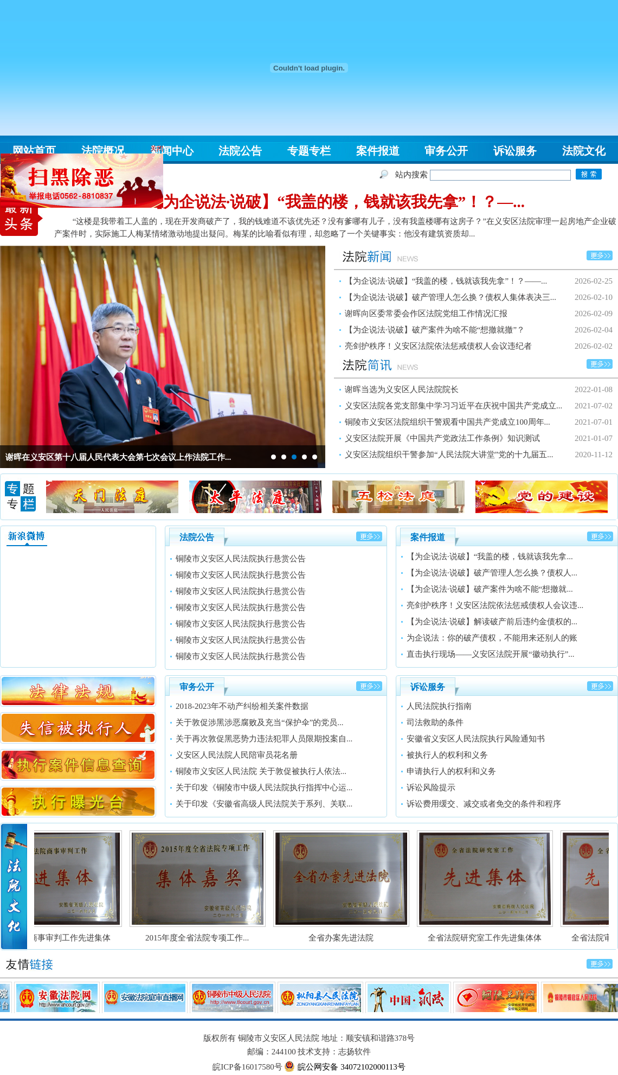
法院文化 (584, 151)
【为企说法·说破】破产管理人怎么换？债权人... (492, 572)
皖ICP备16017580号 (247, 1067)
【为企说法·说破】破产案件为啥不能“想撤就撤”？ (435, 329)
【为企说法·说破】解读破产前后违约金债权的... (492, 621)
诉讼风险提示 (431, 787)
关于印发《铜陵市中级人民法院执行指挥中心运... (264, 787)
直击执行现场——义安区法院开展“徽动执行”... (491, 654)
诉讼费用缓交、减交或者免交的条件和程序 (484, 803)
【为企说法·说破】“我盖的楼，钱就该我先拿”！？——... (446, 281)
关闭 (164, 143)
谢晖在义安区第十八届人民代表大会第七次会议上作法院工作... (118, 457)
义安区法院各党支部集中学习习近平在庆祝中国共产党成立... (453, 405)
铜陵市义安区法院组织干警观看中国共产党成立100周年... (447, 422)
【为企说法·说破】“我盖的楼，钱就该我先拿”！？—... (336, 201)
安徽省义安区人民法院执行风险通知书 (476, 738)
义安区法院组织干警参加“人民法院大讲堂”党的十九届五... (449, 454)
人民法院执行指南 (439, 706)
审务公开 (446, 151)
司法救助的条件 (435, 722)
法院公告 (240, 151)
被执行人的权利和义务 (447, 755)
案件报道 (378, 151)
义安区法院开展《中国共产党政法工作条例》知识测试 (442, 438)
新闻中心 (172, 151)
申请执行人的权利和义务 (451, 771)
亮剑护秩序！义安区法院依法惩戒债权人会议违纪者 (438, 346)
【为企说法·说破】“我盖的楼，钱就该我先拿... (490, 556)
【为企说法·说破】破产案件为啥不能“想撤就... (490, 589)
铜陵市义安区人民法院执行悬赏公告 (241, 561)
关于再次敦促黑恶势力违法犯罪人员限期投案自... (264, 738)
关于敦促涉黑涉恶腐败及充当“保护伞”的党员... (260, 722)
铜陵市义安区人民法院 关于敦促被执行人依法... (261, 771)
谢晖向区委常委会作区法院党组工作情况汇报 (426, 313)
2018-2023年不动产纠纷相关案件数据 (242, 706)
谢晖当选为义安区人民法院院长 (402, 389)
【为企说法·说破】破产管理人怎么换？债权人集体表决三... (450, 297)
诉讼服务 (515, 151)
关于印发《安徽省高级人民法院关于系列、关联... (264, 803)
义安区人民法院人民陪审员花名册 (237, 755)
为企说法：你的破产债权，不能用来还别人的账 (492, 638)
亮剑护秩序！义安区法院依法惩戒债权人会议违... (495, 605)
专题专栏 (309, 151)
